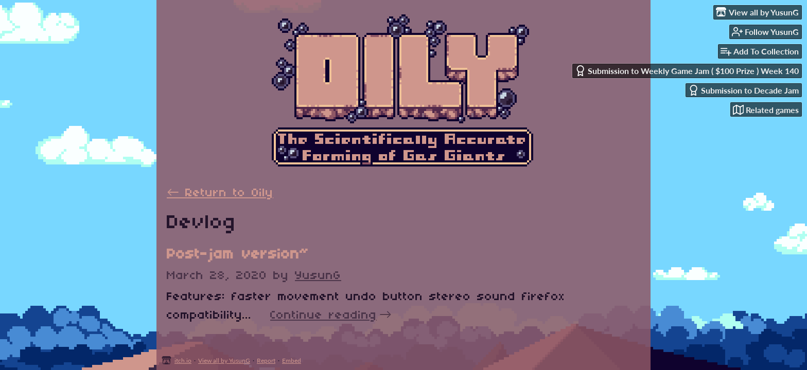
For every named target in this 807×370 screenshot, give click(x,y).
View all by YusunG (224, 360)
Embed (291, 360)
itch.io (182, 360)
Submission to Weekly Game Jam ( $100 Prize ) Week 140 (687, 70)
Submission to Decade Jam (743, 90)
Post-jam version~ (238, 254)
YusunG (318, 276)
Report (266, 360)
